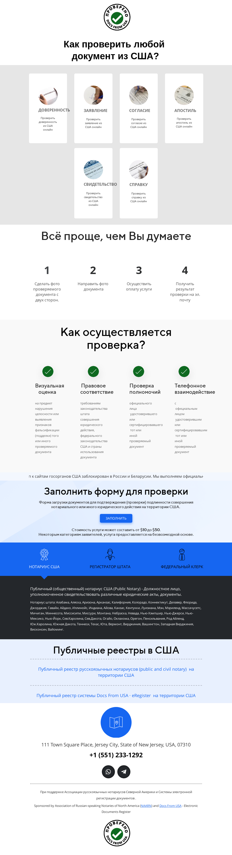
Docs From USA (170, 805)
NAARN (146, 805)
